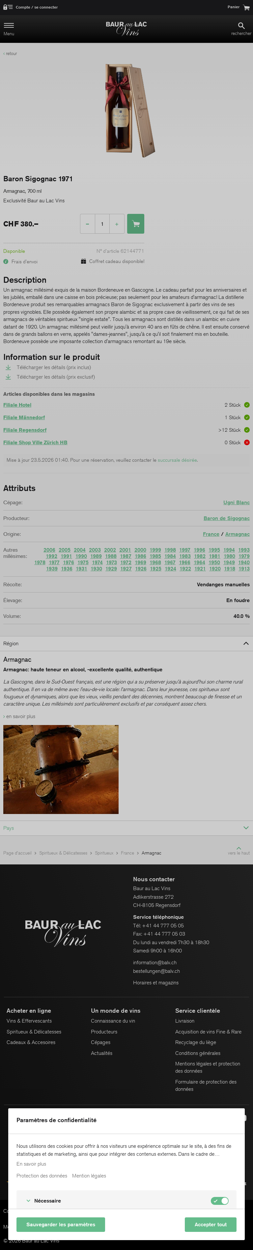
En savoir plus (31, 1164)
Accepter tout (211, 1224)
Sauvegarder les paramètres (60, 1224)
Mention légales (89, 1175)
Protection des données (41, 1175)
